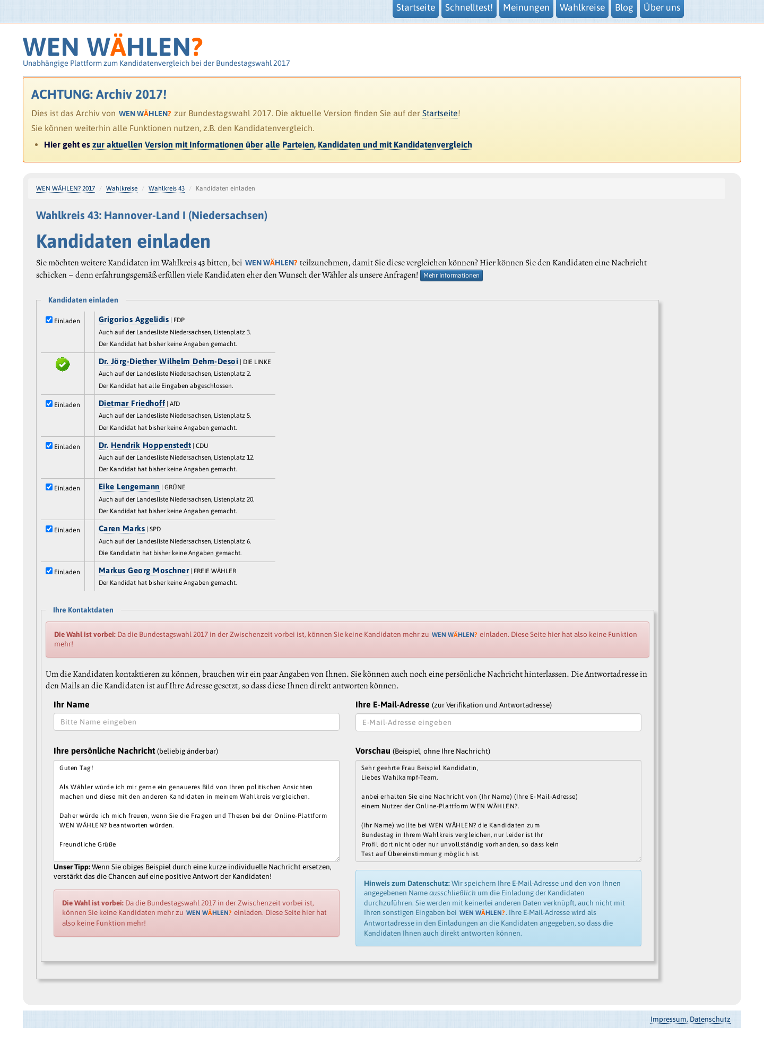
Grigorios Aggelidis (134, 319)
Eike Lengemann (129, 486)
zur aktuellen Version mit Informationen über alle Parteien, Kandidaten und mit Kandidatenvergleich (282, 144)
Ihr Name (72, 704)
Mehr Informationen (451, 275)
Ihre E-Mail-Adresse (453, 704)
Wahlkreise (121, 188)
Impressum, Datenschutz (690, 1019)
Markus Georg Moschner (144, 570)
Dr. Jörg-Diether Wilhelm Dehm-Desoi (169, 361)
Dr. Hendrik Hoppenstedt (145, 445)
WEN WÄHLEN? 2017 (65, 188)
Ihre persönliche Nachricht (136, 750)
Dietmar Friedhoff (132, 403)
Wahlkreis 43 (167, 188)
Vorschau (422, 750)
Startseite (440, 113)
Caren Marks (122, 528)
